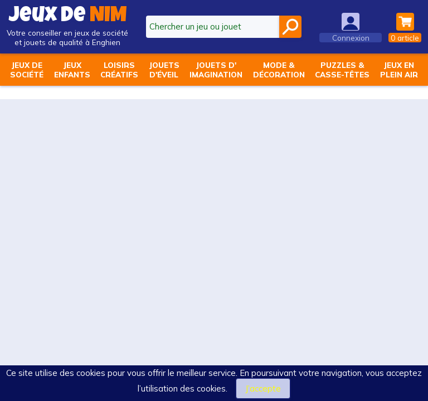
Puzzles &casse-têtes (342, 69)
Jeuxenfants (72, 69)
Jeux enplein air (399, 69)
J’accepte (263, 388)
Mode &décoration (279, 69)
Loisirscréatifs (119, 69)
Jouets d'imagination (215, 69)
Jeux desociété (26, 69)
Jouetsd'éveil (164, 69)
